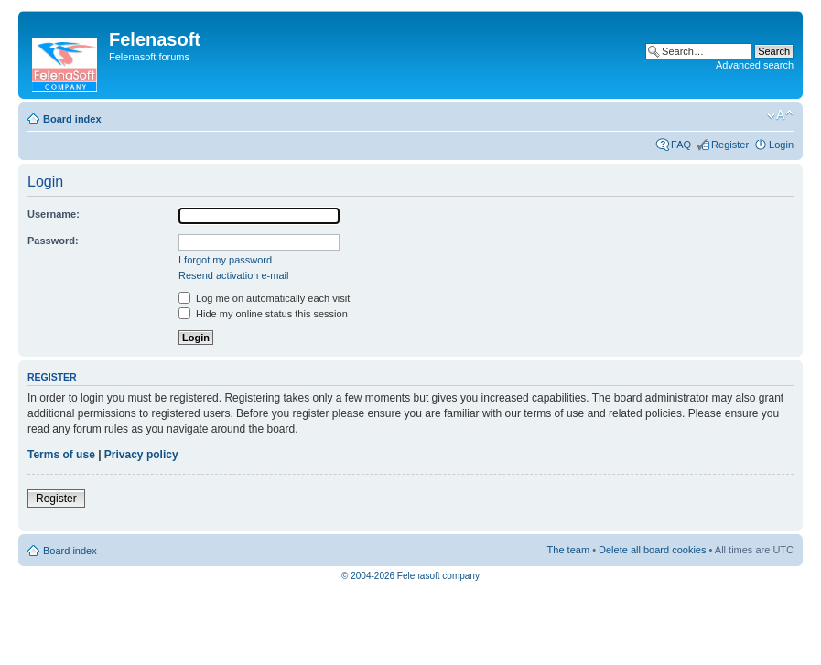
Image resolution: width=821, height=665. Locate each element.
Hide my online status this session (263, 313)
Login (781, 144)
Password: (53, 240)
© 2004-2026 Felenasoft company (410, 576)
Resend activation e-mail (233, 275)
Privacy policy (141, 454)
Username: (53, 214)
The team (568, 549)
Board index (72, 118)
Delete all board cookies (652, 549)
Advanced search (755, 64)
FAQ (681, 144)
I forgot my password (225, 259)
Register (730, 144)
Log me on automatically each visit (264, 298)
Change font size (780, 115)
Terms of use (61, 454)
